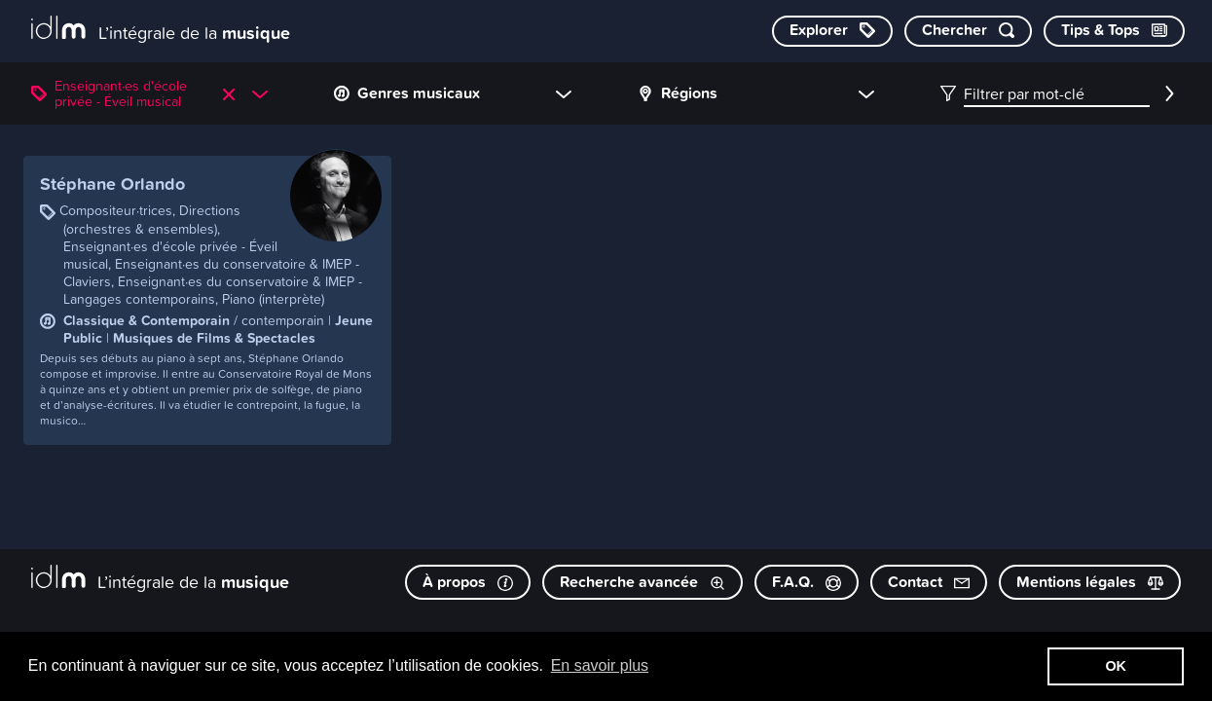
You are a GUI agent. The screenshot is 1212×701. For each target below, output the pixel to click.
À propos (467, 582)
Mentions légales (1089, 582)
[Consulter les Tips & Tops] (1114, 31)
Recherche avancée (642, 582)
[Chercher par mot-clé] (968, 31)
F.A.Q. (806, 582)
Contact (929, 582)
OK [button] (1115, 666)
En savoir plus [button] (600, 665)
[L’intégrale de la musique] (160, 30)
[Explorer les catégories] (832, 31)
